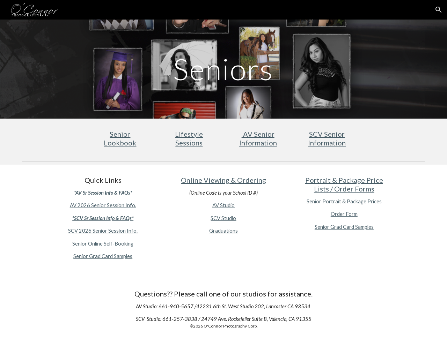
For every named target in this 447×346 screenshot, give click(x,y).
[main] (223, 68)
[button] (438, 9)
